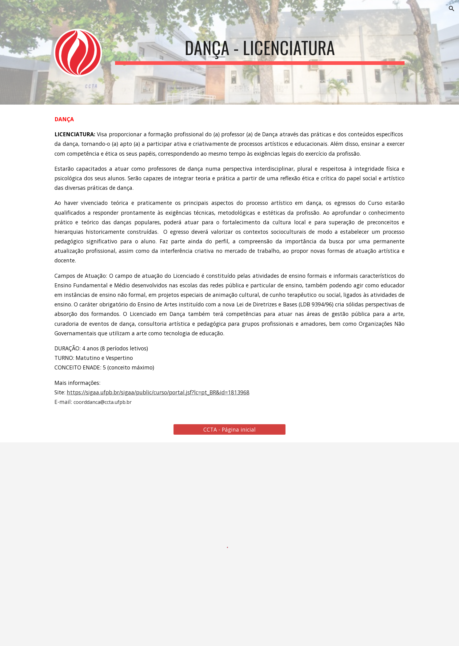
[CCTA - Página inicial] (229, 429)
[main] (260, 47)
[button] (451, 8)
